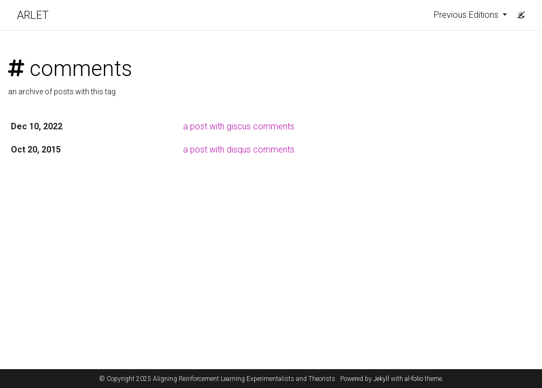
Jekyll (381, 379)
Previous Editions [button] (467, 15)
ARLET (32, 15)
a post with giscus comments (238, 126)
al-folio (414, 379)
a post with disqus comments (238, 149)
